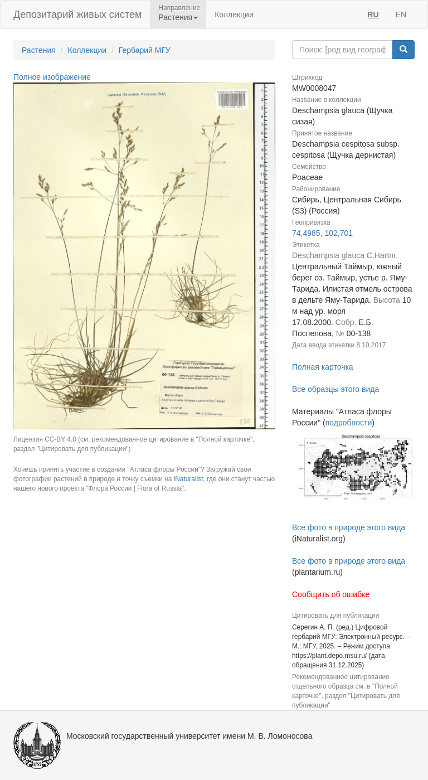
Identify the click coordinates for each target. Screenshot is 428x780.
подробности (348, 422)
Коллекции (234, 14)
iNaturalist (188, 479)
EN (401, 14)
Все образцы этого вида (335, 389)
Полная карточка (322, 366)
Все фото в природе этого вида (348, 527)
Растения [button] (178, 17)
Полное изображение (52, 76)
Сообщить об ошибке (330, 594)
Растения (39, 50)
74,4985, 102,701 (322, 233)
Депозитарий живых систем (77, 14)
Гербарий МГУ (145, 50)
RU (372, 14)
